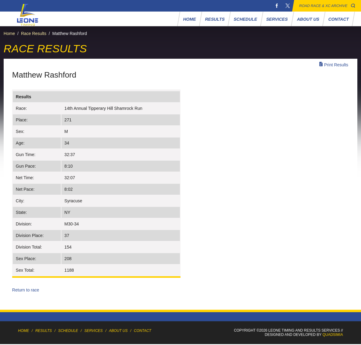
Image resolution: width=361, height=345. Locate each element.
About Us (308, 19)
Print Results (336, 64)
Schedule (245, 19)
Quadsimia (332, 335)
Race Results (33, 33)
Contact (338, 19)
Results (215, 19)
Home (189, 19)
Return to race (25, 290)
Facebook (276, 5)
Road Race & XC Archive (323, 6)
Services (277, 19)
